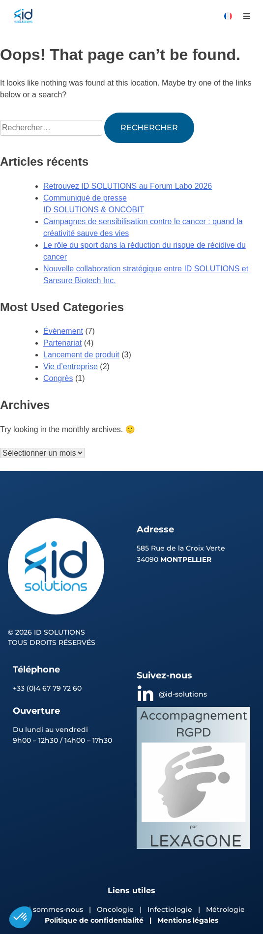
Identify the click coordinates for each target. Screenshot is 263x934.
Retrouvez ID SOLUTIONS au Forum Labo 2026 (127, 186)
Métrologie (225, 909)
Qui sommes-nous (51, 909)
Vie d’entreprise (70, 366)
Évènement (63, 331)
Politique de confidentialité (94, 920)
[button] (246, 16)
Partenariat (62, 343)
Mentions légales (187, 920)
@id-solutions (183, 694)
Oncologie (116, 909)
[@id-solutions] (145, 694)
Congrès (58, 378)
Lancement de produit (81, 354)
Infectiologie (169, 909)
